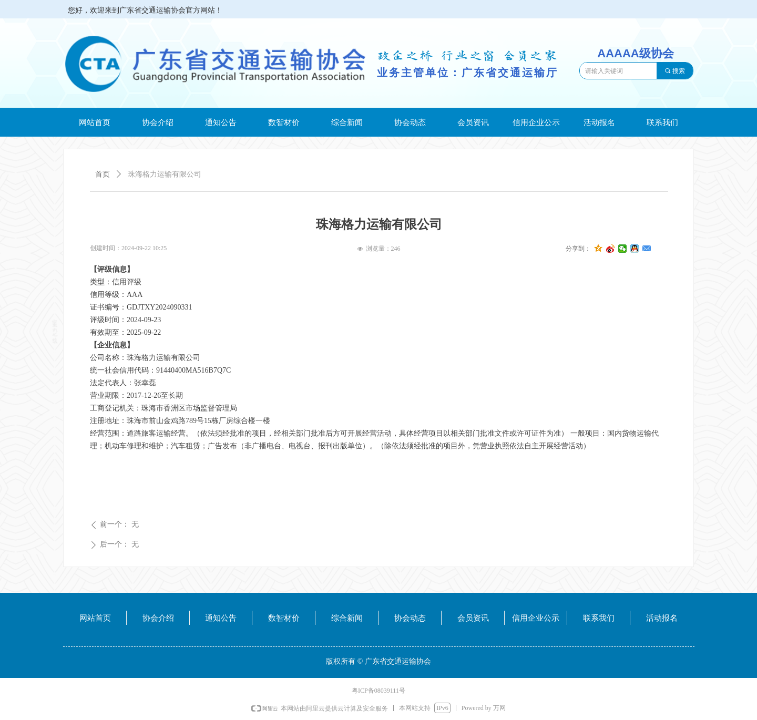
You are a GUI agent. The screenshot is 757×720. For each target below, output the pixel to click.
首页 (102, 174)
